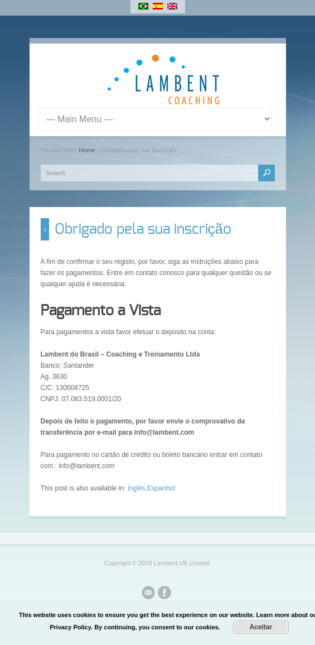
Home (87, 150)
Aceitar (260, 627)
